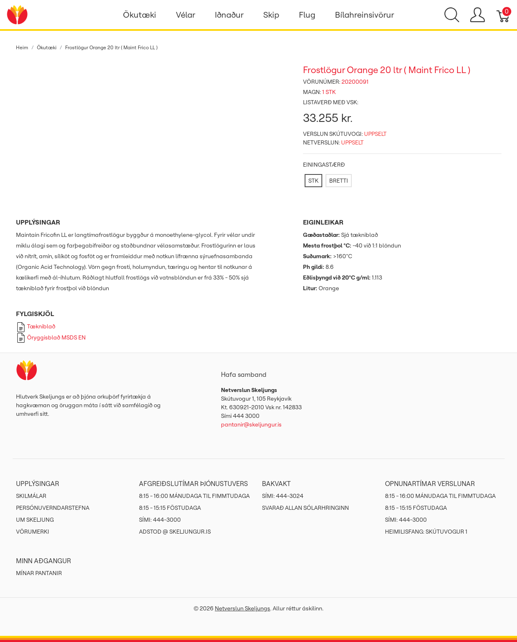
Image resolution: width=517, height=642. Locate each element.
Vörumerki (32, 531)
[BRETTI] (339, 180)
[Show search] (451, 14)
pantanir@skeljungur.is (251, 424)
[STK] (313, 180)
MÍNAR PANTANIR (39, 573)
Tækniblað (35, 326)
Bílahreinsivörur (364, 14)
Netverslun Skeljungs (242, 608)
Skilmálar (31, 496)
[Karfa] (504, 14)
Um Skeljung (35, 519)
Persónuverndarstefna (52, 507)
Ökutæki (139, 14)
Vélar (185, 14)
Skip (271, 14)
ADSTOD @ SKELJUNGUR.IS (175, 531)
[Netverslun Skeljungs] (17, 14)
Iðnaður (229, 14)
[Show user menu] (477, 14)
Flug (307, 14)
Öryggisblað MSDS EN (51, 337)
